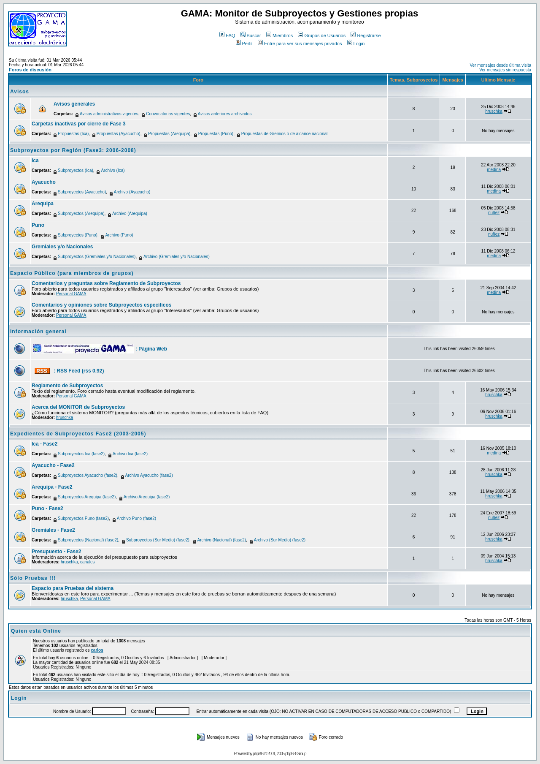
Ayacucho (44, 182)
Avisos (19, 92)
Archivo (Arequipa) (129, 213)
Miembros (279, 35)
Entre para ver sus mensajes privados (300, 43)
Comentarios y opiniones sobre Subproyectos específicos (101, 305)
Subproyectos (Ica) (75, 170)
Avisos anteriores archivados (225, 113)
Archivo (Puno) (119, 235)
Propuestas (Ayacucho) (118, 133)
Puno (38, 225)
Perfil (244, 43)
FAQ (227, 35)
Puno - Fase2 (47, 508)
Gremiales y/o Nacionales (62, 247)
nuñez (494, 212)
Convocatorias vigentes (168, 113)
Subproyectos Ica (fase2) (81, 453)
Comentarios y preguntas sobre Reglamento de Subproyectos (106, 283)
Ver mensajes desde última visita (500, 65)
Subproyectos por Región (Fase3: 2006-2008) (73, 150)
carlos (97, 650)
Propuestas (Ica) (73, 133)
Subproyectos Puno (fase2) (83, 518)
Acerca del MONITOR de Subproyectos (78, 407)
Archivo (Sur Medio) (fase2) (279, 540)
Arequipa (43, 204)
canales (87, 562)
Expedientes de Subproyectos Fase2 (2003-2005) (78, 434)
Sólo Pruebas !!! (33, 578)
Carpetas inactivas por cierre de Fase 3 (79, 124)
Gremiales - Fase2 (53, 530)
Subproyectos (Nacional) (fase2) (88, 540)
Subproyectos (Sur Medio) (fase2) (157, 540)
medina (494, 169)
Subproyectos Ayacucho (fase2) (87, 475)
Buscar (250, 35)
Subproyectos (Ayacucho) (82, 192)
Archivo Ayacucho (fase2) (149, 475)
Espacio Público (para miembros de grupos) (71, 273)
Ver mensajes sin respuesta (505, 70)
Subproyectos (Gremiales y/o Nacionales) (97, 256)
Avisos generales (74, 104)
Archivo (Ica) (112, 170)
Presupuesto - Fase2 (56, 552)
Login (356, 43)
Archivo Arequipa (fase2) (147, 497)
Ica (35, 160)
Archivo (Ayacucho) (132, 192)
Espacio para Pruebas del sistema (72, 588)
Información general (38, 331)
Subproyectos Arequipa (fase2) (87, 497)
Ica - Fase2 (44, 444)
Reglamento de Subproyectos (67, 386)
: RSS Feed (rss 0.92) (79, 371)
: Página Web (151, 349)
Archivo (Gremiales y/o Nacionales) (176, 256)
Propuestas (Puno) (215, 133)
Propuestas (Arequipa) (169, 133)
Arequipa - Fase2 (52, 487)
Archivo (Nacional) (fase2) (221, 540)
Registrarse (366, 35)
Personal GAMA (71, 293)
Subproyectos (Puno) (77, 235)
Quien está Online (36, 631)
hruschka (493, 111)
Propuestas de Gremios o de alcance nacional (284, 133)
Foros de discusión (30, 69)
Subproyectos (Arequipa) (81, 213)
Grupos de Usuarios (322, 35)
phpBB (258, 753)
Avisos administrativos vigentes (109, 113)
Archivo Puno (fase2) (136, 518)
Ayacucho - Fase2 (53, 465)
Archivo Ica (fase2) (130, 453)
